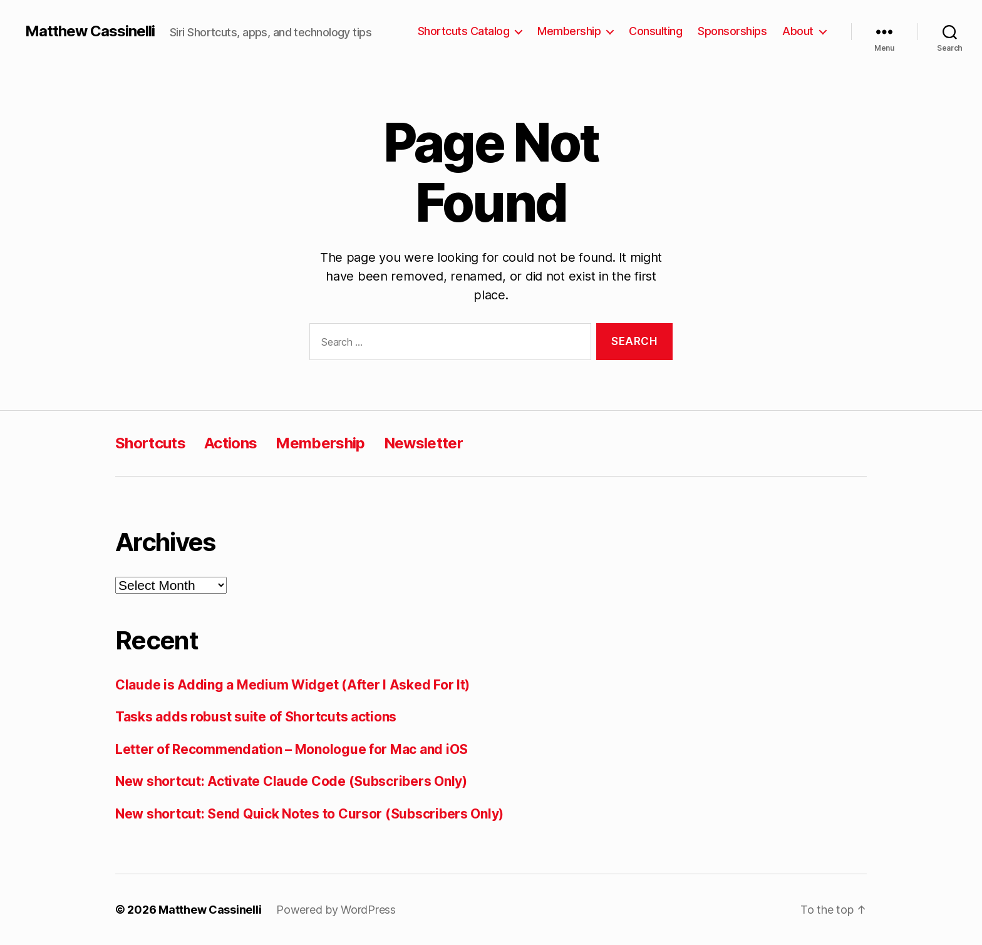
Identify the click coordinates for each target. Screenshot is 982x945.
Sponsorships (732, 31)
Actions (230, 443)
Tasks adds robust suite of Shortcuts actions (255, 717)
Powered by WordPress (336, 909)
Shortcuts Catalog (464, 31)
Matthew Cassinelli (90, 31)
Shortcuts (150, 443)
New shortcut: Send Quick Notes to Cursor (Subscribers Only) (309, 814)
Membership (569, 31)
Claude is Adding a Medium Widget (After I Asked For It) (292, 685)
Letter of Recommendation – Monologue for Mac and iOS (291, 749)
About (798, 31)
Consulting (655, 31)
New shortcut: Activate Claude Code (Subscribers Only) (291, 781)
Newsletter (423, 443)
